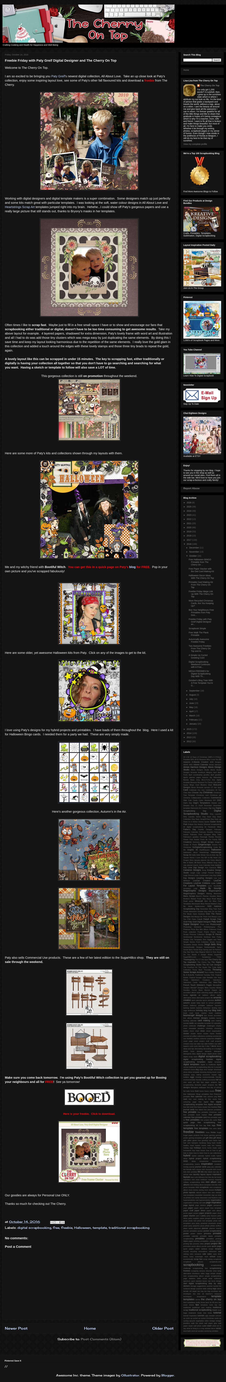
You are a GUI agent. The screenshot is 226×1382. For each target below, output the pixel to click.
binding (214, 1008)
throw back (205, 1302)
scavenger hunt (201, 1256)
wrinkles (215, 1331)
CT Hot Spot (216, 787)
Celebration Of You (213, 790)
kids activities (192, 1172)
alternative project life (204, 998)
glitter (189, 1140)
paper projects (205, 1213)
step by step (214, 1283)
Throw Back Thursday (201, 970)
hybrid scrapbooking (212, 1158)
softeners (217, 1278)
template (100, 1228)
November (194, 552)
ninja (219, 1195)
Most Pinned (205, 904)
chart (185, 1028)
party (203, 1216)
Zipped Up (216, 990)
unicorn (218, 1316)
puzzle (204, 1246)
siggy (208, 1273)
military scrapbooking (191, 1182)
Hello (194, 855)
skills (199, 1278)
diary (194, 1054)
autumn (186, 1003)
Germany (196, 842)
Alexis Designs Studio (200, 770)
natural (198, 1192)
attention (211, 1000)
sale (204, 1254)
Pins (219, 927)
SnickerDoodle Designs (192, 947)
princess (207, 1233)
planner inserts (215, 1228)
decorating (199, 1049)
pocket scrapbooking (212, 1231)
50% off (193, 759)
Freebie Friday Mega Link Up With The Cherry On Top (201, 594)
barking (186, 1008)
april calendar (197, 1000)
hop (193, 1150)
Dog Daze (206, 817)
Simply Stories (197, 944)
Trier (212, 975)
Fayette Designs (205, 829)
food (197, 1091)
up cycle (186, 1318)
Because (193, 782)
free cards (212, 1099)
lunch (219, 1177)
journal (191, 1167)
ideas (194, 1161)
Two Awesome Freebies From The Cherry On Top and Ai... (200, 648)
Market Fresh (196, 899)
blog (132, 567)
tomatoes (204, 1305)
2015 (189, 729)
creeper (186, 1044)
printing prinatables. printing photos (207, 1241)
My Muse (187, 906)
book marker (201, 1013)
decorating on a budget (212, 1049)
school (212, 1257)
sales (209, 1254)
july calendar (216, 1167)
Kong (204, 870)
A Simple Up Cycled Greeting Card (198, 656)
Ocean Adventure (190, 911)
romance (198, 1254)
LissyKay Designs (204, 878)
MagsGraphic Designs (194, 890)
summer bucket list (214, 1286)
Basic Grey (195, 780)
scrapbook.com (215, 1262)
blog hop (207, 1010)
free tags (211, 1125)
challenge (201, 1026)
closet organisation (213, 1031)
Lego (198, 873)
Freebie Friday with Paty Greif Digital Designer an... (200, 622)
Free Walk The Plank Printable (198, 633)
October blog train (204, 911)
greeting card (207, 1140)
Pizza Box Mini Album (199, 929)
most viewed (209, 1190)
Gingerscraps (204, 844)
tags (214, 1289)
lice (206, 1177)
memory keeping (214, 1180)
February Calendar (190, 832)
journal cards (200, 1167)
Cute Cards (193, 800)
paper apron (199, 1208)
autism (218, 1000)
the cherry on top (211, 1299)
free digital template (212, 1104)
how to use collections (212, 1153)
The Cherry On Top (209, 85)
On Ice (214, 911)
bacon (185, 1005)
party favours (212, 1216)
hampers (194, 1143)
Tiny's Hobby (209, 972)
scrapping (195, 1271)
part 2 (198, 1216)
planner (205, 1228)
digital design (201, 1054)
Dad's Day (187, 803)
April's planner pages (192, 777)
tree (204, 1313)
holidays (197, 1148)
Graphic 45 (192, 850)
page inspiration (213, 1202)
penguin (208, 1218)
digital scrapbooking (34, 1228)
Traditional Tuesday (202, 975)
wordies (201, 1331)
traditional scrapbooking (129, 1228)
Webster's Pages (204, 985)
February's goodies (191, 837)
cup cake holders (207, 1044)
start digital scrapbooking (195, 1283)
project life (216, 1243)
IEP (206, 857)
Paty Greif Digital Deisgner (199, 922)
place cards (188, 1228)
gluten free (196, 1140)
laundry (196, 1174)
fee (216, 1085)
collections (201, 1036)
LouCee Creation (201, 881)
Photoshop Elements (192, 927)
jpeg (208, 1167)
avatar (193, 1003)
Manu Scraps (189, 896)
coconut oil (187, 1036)
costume (203, 1038)
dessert (199, 1051)
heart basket (195, 1145)
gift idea (209, 1138)
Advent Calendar (200, 765)
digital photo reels (214, 1054)
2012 (189, 741)
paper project (193, 1213)
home (204, 1148)
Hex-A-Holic (210, 855)
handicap (202, 1143)
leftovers (201, 1177)
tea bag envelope (211, 1291)
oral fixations (213, 1198)
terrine (197, 1299)
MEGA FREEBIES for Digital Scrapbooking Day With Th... (199, 673)
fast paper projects (209, 1082)
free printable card (199, 1117)
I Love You (199, 857)
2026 (189, 502)
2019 (189, 531)
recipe (211, 1249)
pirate (219, 1223)
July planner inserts (190, 865)
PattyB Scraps (209, 919)
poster (186, 1233)
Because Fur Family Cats (207, 782)
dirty (209, 1067)
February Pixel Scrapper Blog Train (205, 834)
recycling (193, 1251)
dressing (203, 1072)
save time (217, 1254)
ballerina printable (197, 1005)
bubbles (212, 1018)
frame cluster (210, 1091)
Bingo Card (194, 785)
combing (208, 1036)
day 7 (209, 1046)
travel (214, 1310)
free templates (201, 1128)
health (219, 1143)
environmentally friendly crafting (195, 1080)
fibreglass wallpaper (198, 1087)
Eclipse (191, 824)
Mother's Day (216, 904)
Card (185, 790)
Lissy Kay (212, 875)
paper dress (199, 1211)
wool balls (187, 1331)
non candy (195, 1198)
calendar (193, 1021)
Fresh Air (204, 839)
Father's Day (189, 829)
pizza (202, 1226)
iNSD (185, 1161)
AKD (190, 765)
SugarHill (217, 954)
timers (191, 1305)
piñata (207, 1226)
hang (209, 1143)
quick (209, 1246)
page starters (200, 1205)
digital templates (191, 1064)
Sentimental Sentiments (192, 937)
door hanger (208, 1069)
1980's (210, 757)
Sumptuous (206, 957)
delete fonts (188, 1051)
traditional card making (201, 1307)
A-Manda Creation (200, 762)
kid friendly (187, 1169)
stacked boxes (201, 1281)
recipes (218, 1249)
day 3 (204, 1046)
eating (198, 1075)
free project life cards (208, 1120)
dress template (193, 1072)
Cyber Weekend (205, 800)
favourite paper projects (204, 1085)
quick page (216, 1246)
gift (204, 1138)
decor (213, 1046)
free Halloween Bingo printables (196, 1094)
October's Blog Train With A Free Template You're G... (201, 683)
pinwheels (212, 1223)
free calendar (197, 1096)
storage (193, 1286)
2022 (189, 519)
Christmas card (202, 795)
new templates (188, 1195)
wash (209, 1326)
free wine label (215, 1128)
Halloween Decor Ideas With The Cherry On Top (201, 576)
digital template (214, 1062)
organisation (216, 1200)
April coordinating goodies (199, 775)
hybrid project (195, 1158)
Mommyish (196, 904)
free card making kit (198, 1099)
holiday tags (188, 1148)
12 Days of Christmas (198, 757)
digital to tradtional (208, 1064)
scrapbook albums (193, 1262)
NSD (209, 906)
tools (211, 1305)
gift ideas (217, 1138)
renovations (202, 1251)
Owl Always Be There (199, 917)
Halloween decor (190, 852)
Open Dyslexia (199, 914)
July (191, 699)
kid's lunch (217, 1169)
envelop (198, 1077)
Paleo (194, 919)
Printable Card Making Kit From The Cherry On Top (201, 585)
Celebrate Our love (197, 790)
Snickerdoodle (209, 947)
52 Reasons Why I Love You (208, 759)
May (191, 707)
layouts (186, 1177)
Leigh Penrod (188, 875)
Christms (186, 798)
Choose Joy (197, 793)
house (202, 1150)
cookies (196, 1038)
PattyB (199, 919)
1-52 (187, 757)
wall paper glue (210, 1323)
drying (209, 1072)
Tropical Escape (195, 977)
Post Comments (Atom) (101, 1339)
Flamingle (203, 837)
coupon (218, 1038)
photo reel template (204, 1221)
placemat (197, 1228)
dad (199, 1046)
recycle (186, 1251)
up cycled (194, 1318)
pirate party (187, 1226)
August (192, 695)
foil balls (186, 1091)
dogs (201, 1069)
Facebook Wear (214, 827)
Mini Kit (208, 901)
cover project (199, 1041)
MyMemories (200, 906)
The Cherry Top (203, 962)
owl (200, 1203)
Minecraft (199, 901)
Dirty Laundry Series (192, 817)
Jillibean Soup (212, 862)
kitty (205, 1172)
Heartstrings (204, 852)
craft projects (215, 1041)
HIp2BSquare (204, 850)
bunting (186, 1021)
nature (204, 1192)
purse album (196, 1246)
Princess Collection (197, 934)
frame (201, 1091)
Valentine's (217, 980)
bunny (219, 1018)
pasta (202, 1218)
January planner (200, 860)
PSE (189, 919)
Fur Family (213, 839)
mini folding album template (200, 1185)
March (192, 715)
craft (207, 1041)
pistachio (196, 1226)
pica (193, 1223)
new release (216, 1192)
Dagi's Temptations (201, 803)
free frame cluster (200, 1107)
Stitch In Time (211, 952)
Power (200, 932)
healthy (186, 1145)
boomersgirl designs (193, 1015)
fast (198, 1082)
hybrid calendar (198, 1156)
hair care (187, 1143)
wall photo (197, 1326)
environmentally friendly (212, 1077)
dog (197, 1069)
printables (200, 1238)
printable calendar (190, 1236)
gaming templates (195, 1138)
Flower (186, 839)
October (193, 556)
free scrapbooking (206, 1122)
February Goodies (206, 832)
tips (197, 1305)
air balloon (203, 995)
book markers (215, 1013)
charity (218, 1026)
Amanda (194, 772)
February (193, 719)
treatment (192, 1313)
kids (184, 1172)
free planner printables (212, 1110)
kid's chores (196, 1169)
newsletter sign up (210, 1195)
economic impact (210, 1075)
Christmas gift (215, 795)
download (217, 1069)
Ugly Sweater (208, 977)
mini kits (214, 1185)
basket (192, 1008)
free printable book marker (195, 1115)
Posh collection (189, 932)
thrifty (198, 1302)
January (193, 724)
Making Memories (213, 893)
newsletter (199, 1195)
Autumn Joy (207, 777)
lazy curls (194, 1177)
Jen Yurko (211, 860)
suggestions (201, 1286)
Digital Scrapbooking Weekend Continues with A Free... (199, 664)
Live (215, 878)
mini (203, 1182)
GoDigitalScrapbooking (202, 847)
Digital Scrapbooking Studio (202, 812)
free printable (189, 1112)
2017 (189, 540)
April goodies (216, 775)
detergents (187, 1054)
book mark (188, 1013)
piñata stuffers (215, 1226)
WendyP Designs (197, 988)
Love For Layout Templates (202, 884)
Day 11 (194, 805)
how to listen (198, 1153)
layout (203, 1174)
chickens (209, 1028)
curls (191, 1046)
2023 (189, 515)
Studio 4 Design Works (202, 954)
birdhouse (191, 1010)
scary (191, 1256)
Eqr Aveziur (198, 824)
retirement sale (215, 1251)
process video (198, 1244)
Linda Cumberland (201, 875)
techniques (187, 1296)
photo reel (192, 1221)
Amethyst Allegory (205, 772)
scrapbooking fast (200, 1268)
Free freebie (194, 839)
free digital (203, 1102)
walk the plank (197, 1323)
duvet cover (216, 1072)
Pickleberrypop (209, 927)
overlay (196, 1203)
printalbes (210, 1239)
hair (219, 1140)
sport (193, 1281)
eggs (192, 1077)
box (205, 1015)
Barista (186, 780)
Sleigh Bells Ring (212, 944)
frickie (213, 1132)
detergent (217, 1051)
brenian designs (200, 1018)
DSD (219, 800)
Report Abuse (191, 488)
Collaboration (196, 798)
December (194, 547)
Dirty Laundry (215, 814)
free (56, 1228)
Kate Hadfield (216, 865)
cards (191, 1023)
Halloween (82, 1228)
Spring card (207, 949)
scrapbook (217, 1259)
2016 (189, 544)
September (194, 690)
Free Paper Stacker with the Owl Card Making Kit (201, 570)
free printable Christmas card (209, 1112)
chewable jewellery (196, 1028)
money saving (198, 1190)
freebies (200, 1132)
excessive (211, 1080)
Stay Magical (200, 952)
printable (217, 1233)
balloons (210, 1005)
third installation (189, 1302)
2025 (189, 506)
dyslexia (186, 1075)
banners (218, 1005)
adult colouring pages (205, 992)
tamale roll (187, 1291)
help (208, 1145)
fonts (192, 1091)
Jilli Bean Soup (200, 862)
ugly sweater (210, 1316)
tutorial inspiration (190, 1316)
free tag (202, 1125)
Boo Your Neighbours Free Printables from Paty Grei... (201, 612)
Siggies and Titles (214, 939)
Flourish (218, 837)
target (194, 1291)
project (207, 1244)
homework (187, 1150)
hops (198, 1150)
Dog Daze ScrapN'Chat (201, 819)
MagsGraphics (215, 891)
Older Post (163, 1328)
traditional (187, 1307)
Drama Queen (204, 822)
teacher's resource (213, 1294)
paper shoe (216, 1213)
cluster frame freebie (212, 1033)
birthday (199, 1010)
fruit (201, 1135)
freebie (66, 1228)
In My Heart (212, 857)
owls (203, 1203)
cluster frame (196, 1033)
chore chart (194, 1031)
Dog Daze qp (216, 819)
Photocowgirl (215, 924)
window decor (210, 1328)
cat (195, 1023)
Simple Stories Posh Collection (196, 942)
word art (194, 1331)
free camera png (210, 1096)
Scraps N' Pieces (213, 934)
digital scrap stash (190, 1057)
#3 (184, 757)
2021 (189, 523)
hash (213, 1143)
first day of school (214, 1087)
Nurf (219, 909)
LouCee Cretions (202, 883)
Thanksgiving (189, 960)
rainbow (204, 1249)
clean (202, 1031)
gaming (212, 1135)
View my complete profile (195, 144)
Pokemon (212, 929)
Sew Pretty (216, 937)
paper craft (188, 1211)
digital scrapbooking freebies (198, 1059)
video (207, 1321)
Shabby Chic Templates (192, 939)
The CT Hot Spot (201, 960)
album (212, 995)
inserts (197, 1164)
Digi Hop (211, 808)
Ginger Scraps (207, 842)
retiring (186, 1254)
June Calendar (204, 865)
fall (217, 1080)
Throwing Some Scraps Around (202, 970)
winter (218, 1328)
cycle (196, 1046)
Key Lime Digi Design (193, 868)
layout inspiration (213, 1174)
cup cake (196, 1044)
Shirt (204, 939)
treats (200, 1313)
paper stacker (189, 1216)
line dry (211, 1177)
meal (197, 1180)
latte (190, 1174)
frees (208, 1132)
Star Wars (191, 952)
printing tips (187, 1244)
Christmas (208, 792)
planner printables (190, 1231)
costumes (210, 1038)
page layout (188, 1205)
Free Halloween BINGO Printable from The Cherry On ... (200, 562)
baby (198, 1003)
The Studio (202, 967)
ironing (186, 1167)
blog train (216, 1010)
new (209, 1192)
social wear (207, 1278)
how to (209, 1150)
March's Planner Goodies (206, 896)
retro (191, 1254)
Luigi (195, 888)
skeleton (192, 1278)
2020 (189, 527)
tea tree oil (198, 1294)
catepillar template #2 (205, 1023)
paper (190, 1208)
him (213, 1145)
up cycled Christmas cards (208, 1318)
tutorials (201, 1316)
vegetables (200, 1321)
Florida (211, 837)
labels (210, 1172)
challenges (211, 1026)
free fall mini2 (188, 1107)
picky (198, 1223)
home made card (214, 1148)
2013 (189, 737)
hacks (215, 1140)
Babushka (217, 777)
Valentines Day (205, 982)
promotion (187, 1246)
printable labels (206, 1236)
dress (185, 1072)
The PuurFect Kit (190, 967)
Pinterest (186, 929)
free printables (193, 1120)
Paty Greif (58, 76)
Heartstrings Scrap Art (20, 207)
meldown (203, 1180)
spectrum (186, 1281)
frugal (219, 1132)
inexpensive (203, 1161)
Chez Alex (187, 792)
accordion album (189, 992)
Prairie (206, 932)
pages (209, 1205)
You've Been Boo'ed (201, 990)
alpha (219, 995)
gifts (185, 1140)
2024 (189, 511)
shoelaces (196, 1273)
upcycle (192, 1321)
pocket (200, 1231)
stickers (186, 1286)
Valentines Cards (190, 982)
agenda (193, 995)
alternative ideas (189, 998)
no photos (187, 1198)
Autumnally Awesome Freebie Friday (199, 640)
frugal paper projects (191, 1135)
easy (193, 1075)
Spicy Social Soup (196, 949)
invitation (217, 1164)
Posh (219, 929)
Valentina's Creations (200, 980)
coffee (194, 1036)
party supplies (193, 1218)
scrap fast (198, 1259)
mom (190, 1190)
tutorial (217, 1312)
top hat (218, 1305)
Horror (192, 857)
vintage (212, 1321)
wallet (204, 1326)
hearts (203, 1145)
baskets (199, 1008)
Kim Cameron (210, 867)
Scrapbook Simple (197, 628)
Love (213, 883)
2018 (189, 535)
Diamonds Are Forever (199, 808)
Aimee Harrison (215, 765)
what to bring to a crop (195, 1328)
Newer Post (16, 1328)
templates (188, 1299)
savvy (185, 1256)
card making (204, 1020)
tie (211, 1302)
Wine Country (210, 988)
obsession (204, 1198)
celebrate (192, 1026)
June (191, 703)
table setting (207, 1289)
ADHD (185, 765)
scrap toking (208, 1259)
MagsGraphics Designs (194, 893)
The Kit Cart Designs (211, 965)
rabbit (197, 1249)
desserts (208, 1051)
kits (202, 1172)
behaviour (207, 1008)
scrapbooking (193, 1265)
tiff (213, 1302)
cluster (186, 1033)
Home (90, 1328)
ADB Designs (215, 762)
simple (212, 1273)
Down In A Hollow (190, 822)
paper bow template (213, 1208)
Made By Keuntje (210, 888)
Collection (206, 798)
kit (199, 1171)
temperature (201, 1296)
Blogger (167, 1375)
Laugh (192, 873)
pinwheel (204, 1223)
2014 (189, 733)
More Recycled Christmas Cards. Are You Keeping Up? (201, 603)
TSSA (219, 957)
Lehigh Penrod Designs (211, 873)
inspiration (207, 1163)
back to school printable (211, 1003)
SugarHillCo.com (189, 957)
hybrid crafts (210, 1156)
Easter (213, 822)
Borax (193, 787)
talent (219, 1289)
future (206, 1135)
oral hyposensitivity (203, 1200)
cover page (188, 1041)
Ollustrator (130, 1375)
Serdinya (207, 937)
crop (191, 1044)
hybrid (186, 1155)
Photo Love (204, 924)
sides (203, 1273)
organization (188, 1203)
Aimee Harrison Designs (195, 767)
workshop (208, 1331)
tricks (210, 1313)
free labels (199, 1110)
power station (196, 1233)
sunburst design (189, 1289)
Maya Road (211, 899)
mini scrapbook (202, 1187)
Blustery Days (206, 785)
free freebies (212, 1107)
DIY (214, 800)
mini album (211, 1182)
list (215, 1177)
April (191, 711)
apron (205, 1000)
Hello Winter (201, 855)
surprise (199, 1289)
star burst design (214, 1281)
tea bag (200, 1291)
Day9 (201, 805)
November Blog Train (208, 909)
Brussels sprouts (203, 787)
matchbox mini (189, 1180)
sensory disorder (205, 1271)
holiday (218, 1145)
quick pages (188, 1249)
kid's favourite (207, 1169)
